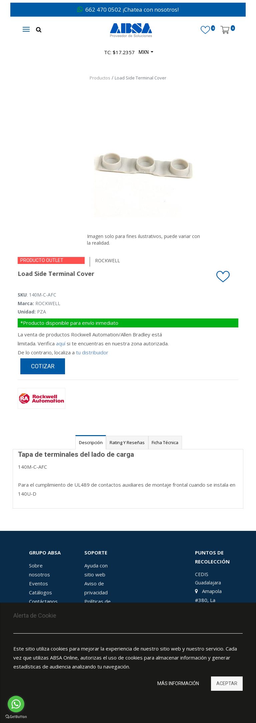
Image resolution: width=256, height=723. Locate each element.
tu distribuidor (92, 352)
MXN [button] (144, 52)
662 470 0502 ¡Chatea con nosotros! (128, 9)
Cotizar (42, 366)
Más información (178, 683)
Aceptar (226, 683)
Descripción (91, 442)
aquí (60, 343)
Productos (100, 78)
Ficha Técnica (165, 442)
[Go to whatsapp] (16, 704)
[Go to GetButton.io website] (16, 716)
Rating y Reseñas (127, 442)
